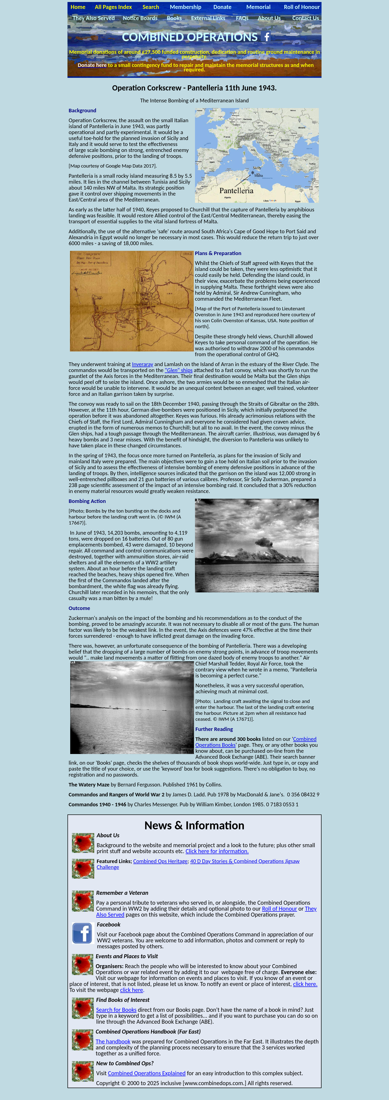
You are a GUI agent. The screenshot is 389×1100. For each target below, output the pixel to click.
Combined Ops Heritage (160, 861)
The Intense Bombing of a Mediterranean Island (194, 100)
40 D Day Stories (212, 861)
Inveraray (142, 364)
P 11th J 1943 (231, 88)
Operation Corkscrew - (149, 88)
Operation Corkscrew (92, 120)
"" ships (179, 370)
